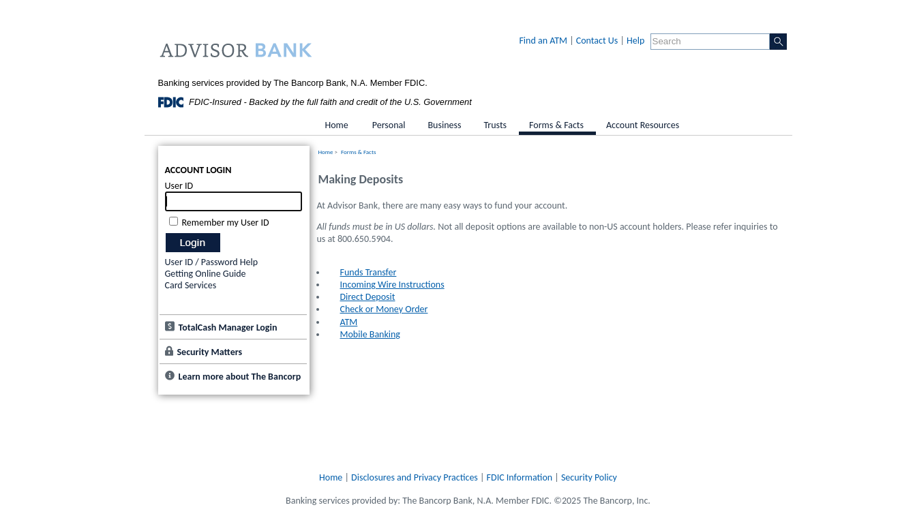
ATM (349, 322)
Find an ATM (543, 40)
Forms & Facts (358, 151)
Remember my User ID (225, 222)
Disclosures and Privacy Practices (414, 477)
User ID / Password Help (211, 262)
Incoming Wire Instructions (392, 284)
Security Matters (210, 352)
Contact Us (597, 40)
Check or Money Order (384, 309)
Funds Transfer (368, 272)
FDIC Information (520, 477)
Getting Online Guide (205, 273)
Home (325, 151)
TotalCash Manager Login (228, 327)
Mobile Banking (370, 334)
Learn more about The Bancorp (240, 376)
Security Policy (589, 477)
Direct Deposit (367, 297)
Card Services (191, 285)
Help (635, 40)
